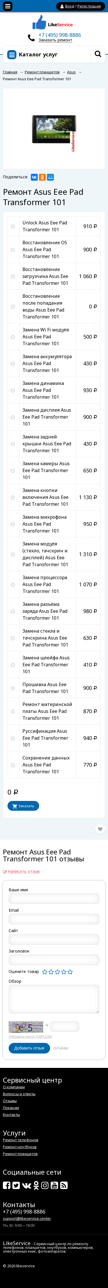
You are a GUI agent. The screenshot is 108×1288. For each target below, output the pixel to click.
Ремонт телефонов (20, 1139)
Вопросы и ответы (19, 1093)
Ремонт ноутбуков (20, 1146)
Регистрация (89, 6)
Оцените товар (24, 971)
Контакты (11, 1114)
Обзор (15, 981)
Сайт (13, 930)
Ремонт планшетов (20, 1153)
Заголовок (19, 951)
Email (14, 910)
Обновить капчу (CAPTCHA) (30, 1036)
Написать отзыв (24, 871)
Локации (11, 1107)
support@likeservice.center (27, 1218)
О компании (14, 1086)
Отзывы (10, 1100)
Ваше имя (18, 889)
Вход (69, 6)
